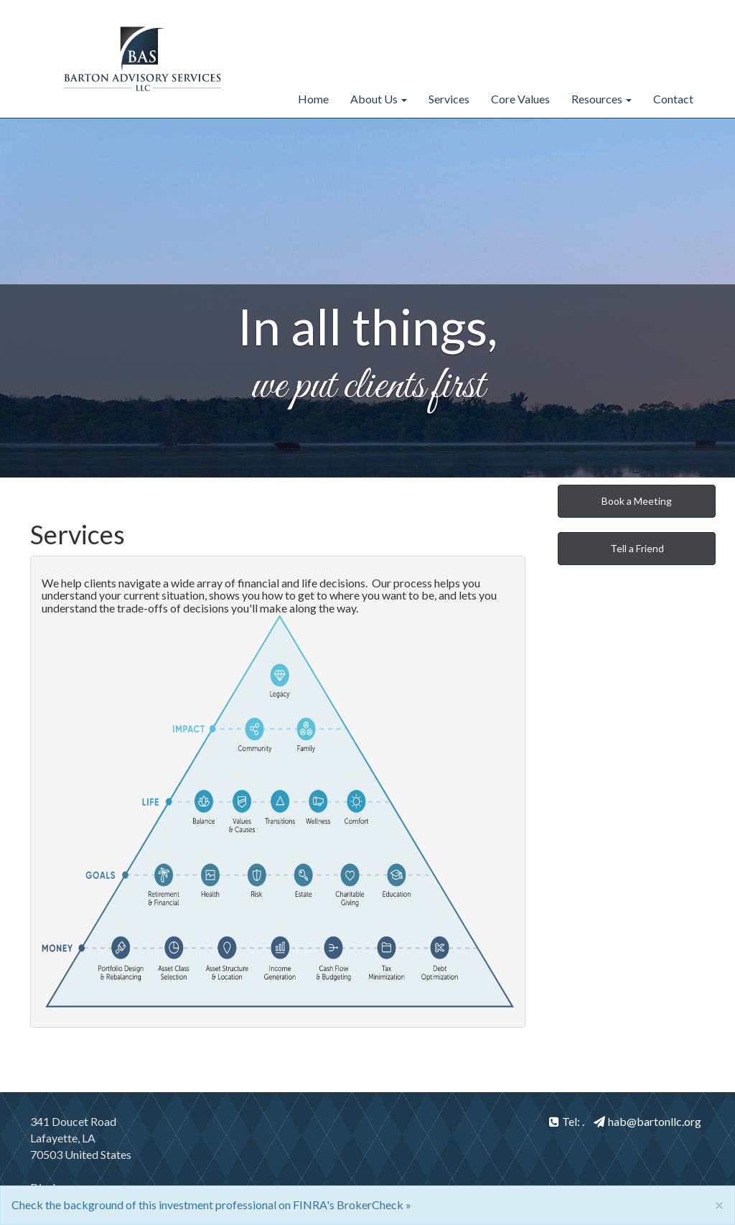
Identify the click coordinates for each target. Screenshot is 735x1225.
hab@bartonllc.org (647, 1121)
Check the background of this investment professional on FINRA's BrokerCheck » (211, 1204)
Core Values (520, 99)
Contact (673, 99)
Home (313, 99)
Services (449, 99)
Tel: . (566, 1121)
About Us (374, 99)
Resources (596, 99)
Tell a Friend (637, 548)
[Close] (719, 1204)
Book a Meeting (636, 501)
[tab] (278, 791)
